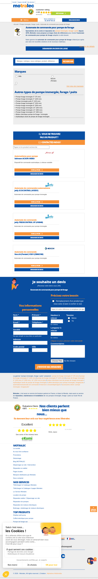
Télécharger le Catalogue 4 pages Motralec (28, 488)
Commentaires (57, 344)
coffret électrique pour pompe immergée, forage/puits (66, 382)
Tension (70, 315)
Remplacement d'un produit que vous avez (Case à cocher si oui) (68, 302)
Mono (72, 318)
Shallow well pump (19, 515)
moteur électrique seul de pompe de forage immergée (65, 380)
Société (14, 2)
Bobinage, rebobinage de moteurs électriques (28, 508)
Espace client (22, 2)
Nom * (16, 315)
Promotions (17, 455)
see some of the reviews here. (27, 435)
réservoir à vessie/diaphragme (50, 385)
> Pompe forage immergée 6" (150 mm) (28, 103)
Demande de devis (36, 174)
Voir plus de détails (87, 46)
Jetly (20, 76)
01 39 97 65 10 (50, 20)
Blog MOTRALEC (19, 461)
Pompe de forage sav (20, 522)
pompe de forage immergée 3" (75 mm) (65, 376)
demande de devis (74, 20)
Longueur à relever (56, 329)
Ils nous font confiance (20, 452)
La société (16, 448)
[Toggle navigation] (25, 20)
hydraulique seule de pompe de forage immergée (30, 382)
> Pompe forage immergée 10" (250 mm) (28, 108)
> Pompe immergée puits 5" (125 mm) (27, 101)
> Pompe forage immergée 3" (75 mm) (28, 97)
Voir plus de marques (74, 86)
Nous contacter (18, 478)
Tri (71, 321)
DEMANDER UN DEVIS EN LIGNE (55, 48)
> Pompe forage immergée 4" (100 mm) (28, 99)
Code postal (18, 347)
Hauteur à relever (55, 316)
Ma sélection (31, 2)
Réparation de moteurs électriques (25, 505)
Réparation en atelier (20, 468)
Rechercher (68, 61)
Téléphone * (37, 322)
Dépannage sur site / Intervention (24, 465)
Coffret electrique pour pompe (23, 518)
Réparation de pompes (21, 502)
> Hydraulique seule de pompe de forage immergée (32, 117)
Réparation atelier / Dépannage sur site (26, 498)
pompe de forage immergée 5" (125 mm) (50, 378)
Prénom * (36, 315)
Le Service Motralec (20, 492)
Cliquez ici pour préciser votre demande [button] (67, 341)
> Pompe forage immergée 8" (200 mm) (28, 105)
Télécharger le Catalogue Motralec (25, 485)
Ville (34, 347)
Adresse (17, 339)
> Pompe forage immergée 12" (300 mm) (28, 110)
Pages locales (18, 471)
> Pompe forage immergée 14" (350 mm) (28, 112)
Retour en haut (93, 509)
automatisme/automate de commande (26, 385)
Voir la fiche (37, 170)
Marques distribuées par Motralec (24, 475)
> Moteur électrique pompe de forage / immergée (31, 114)
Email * (16, 322)
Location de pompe (19, 495)
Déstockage (61, 13)
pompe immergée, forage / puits (66, 31)
